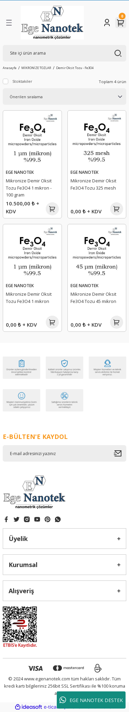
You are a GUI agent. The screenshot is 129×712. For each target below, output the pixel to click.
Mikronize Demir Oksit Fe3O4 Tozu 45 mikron (93, 297)
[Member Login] (106, 22)
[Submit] (120, 453)
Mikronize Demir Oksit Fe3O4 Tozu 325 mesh (93, 184)
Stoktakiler (22, 81)
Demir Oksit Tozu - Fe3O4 (75, 68)
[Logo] (52, 22)
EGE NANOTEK (20, 172)
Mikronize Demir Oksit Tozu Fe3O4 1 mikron (29, 297)
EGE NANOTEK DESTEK (91, 700)
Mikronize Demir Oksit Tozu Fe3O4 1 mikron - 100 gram (29, 188)
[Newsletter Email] (64, 453)
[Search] (64, 53)
